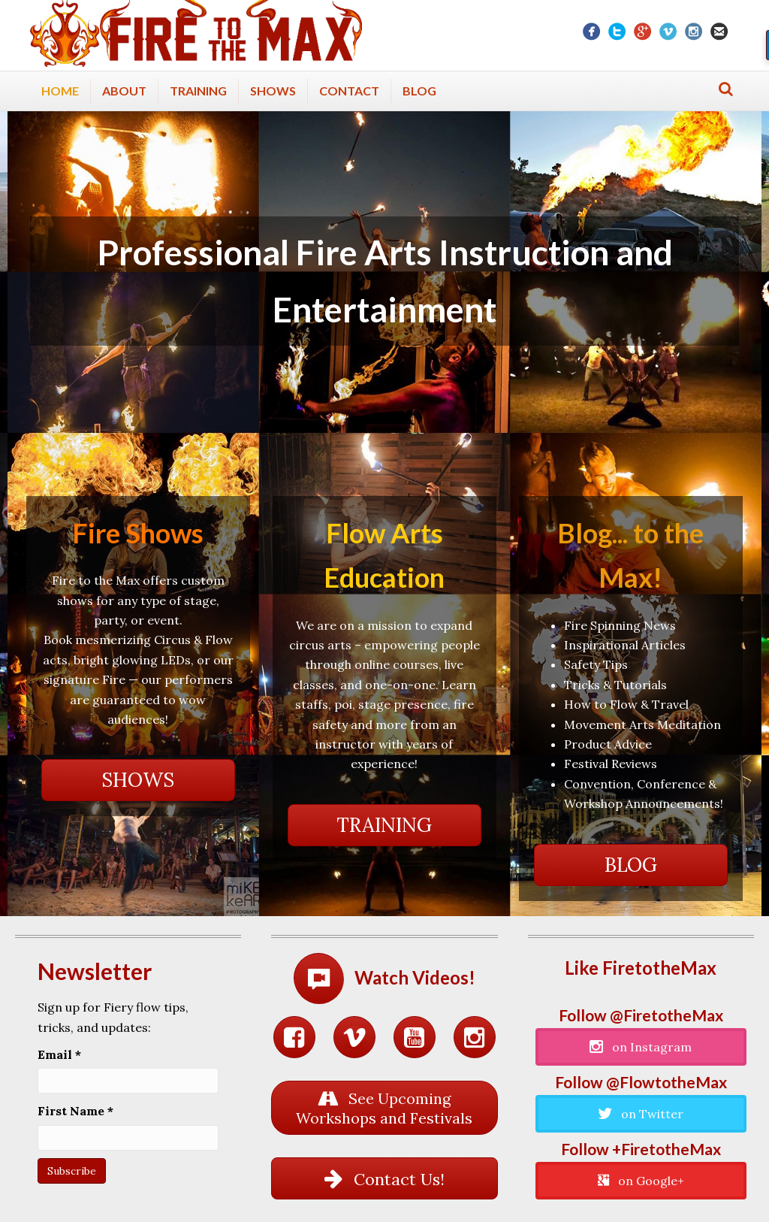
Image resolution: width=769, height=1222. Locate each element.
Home (60, 90)
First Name (75, 1110)
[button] (138, 780)
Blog (419, 90)
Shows (273, 90)
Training (198, 90)
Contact (349, 90)
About (124, 90)
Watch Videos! (414, 977)
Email (59, 1054)
